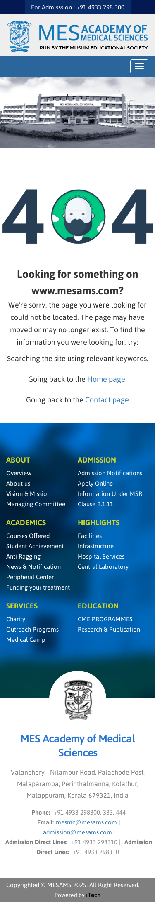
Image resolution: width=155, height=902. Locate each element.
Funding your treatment (38, 587)
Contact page (107, 399)
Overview (18, 473)
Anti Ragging (23, 556)
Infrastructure (96, 546)
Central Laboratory (103, 566)
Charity (15, 618)
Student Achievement (35, 546)
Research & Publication (109, 629)
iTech (93, 895)
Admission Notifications (110, 473)
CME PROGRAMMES (105, 618)
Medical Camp (25, 639)
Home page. (107, 379)
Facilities (90, 535)
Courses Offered (28, 535)
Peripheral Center (30, 576)
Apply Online (95, 483)
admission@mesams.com (77, 832)
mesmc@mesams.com (87, 822)
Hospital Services (101, 556)
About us (18, 483)
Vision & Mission (28, 493)
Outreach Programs (32, 629)
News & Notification (33, 566)
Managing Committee (35, 503)
